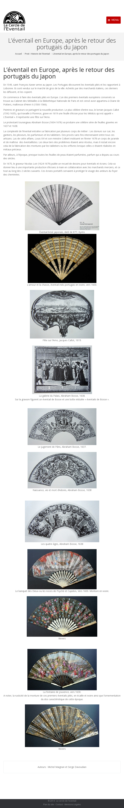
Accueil (18, 53)
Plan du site (48, 804)
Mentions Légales (73, 804)
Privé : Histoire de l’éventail (37, 53)
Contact (59, 804)
